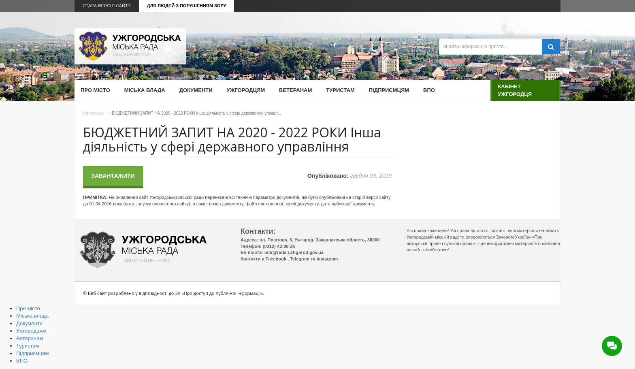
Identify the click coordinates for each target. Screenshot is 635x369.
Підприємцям (389, 90)
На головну (93, 113)
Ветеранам (295, 90)
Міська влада (144, 90)
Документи (196, 90)
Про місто (95, 90)
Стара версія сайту (107, 5)
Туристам (340, 90)
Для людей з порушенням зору (186, 5)
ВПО (429, 90)
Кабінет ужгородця (515, 90)
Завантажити (113, 176)
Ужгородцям (246, 90)
